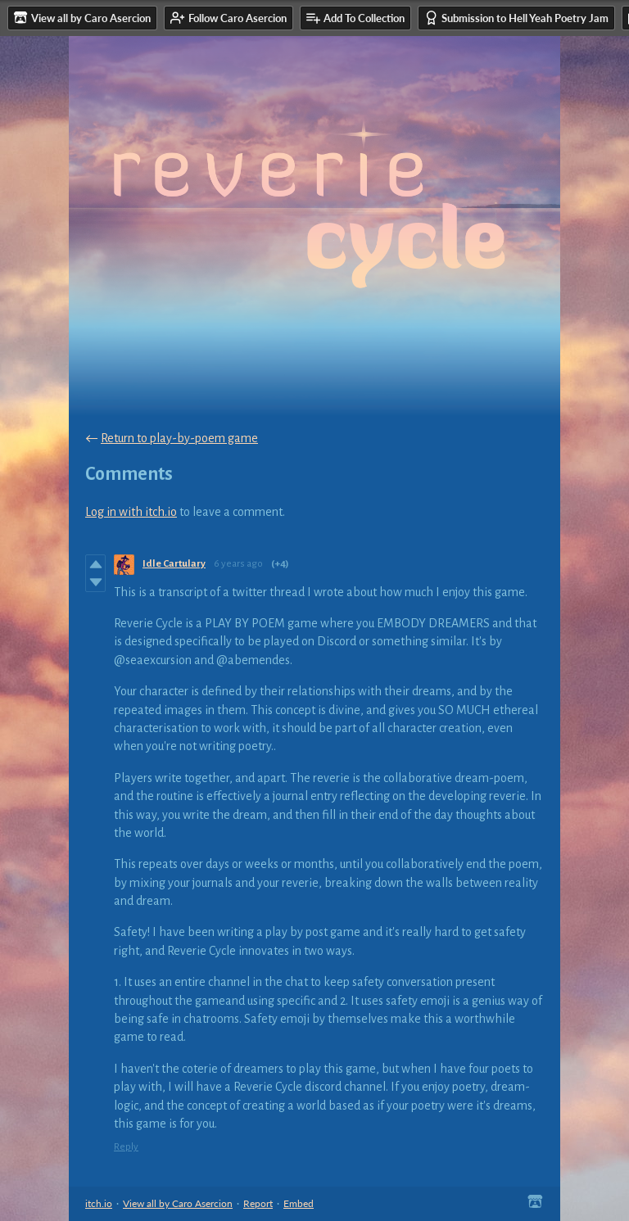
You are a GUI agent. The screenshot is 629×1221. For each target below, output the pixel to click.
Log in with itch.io (131, 511)
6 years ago (238, 563)
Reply (126, 1147)
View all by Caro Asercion (178, 1203)
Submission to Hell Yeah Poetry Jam (516, 18)
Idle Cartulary (174, 563)
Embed (298, 1203)
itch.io (98, 1203)
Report (258, 1203)
